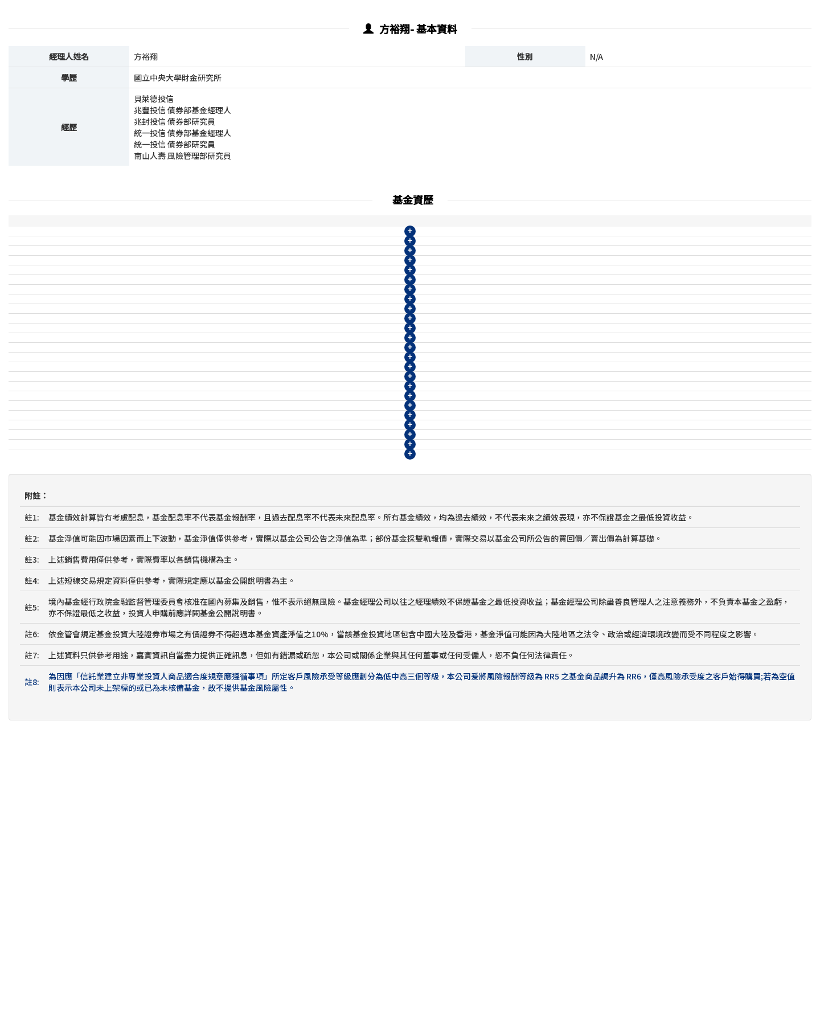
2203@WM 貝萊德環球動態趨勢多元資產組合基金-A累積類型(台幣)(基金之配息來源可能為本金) (237, 311)
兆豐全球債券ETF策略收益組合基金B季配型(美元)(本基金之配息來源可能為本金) (210, 691)
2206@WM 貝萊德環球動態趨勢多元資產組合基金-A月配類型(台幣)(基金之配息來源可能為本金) (237, 374)
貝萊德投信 (33, 248)
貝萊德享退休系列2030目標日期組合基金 (139, 606)
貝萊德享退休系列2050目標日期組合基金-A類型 (152, 269)
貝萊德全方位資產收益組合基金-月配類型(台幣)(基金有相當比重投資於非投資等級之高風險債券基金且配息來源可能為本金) (285, 522)
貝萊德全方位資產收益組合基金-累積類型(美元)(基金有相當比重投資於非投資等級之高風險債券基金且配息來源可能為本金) (285, 543)
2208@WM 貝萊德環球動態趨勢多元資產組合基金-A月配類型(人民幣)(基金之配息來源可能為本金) (241, 417)
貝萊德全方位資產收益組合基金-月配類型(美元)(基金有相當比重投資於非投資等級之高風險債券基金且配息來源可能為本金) (285, 564)
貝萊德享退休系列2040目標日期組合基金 (139, 248)
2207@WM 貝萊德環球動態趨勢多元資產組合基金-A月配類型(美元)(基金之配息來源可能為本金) (237, 396)
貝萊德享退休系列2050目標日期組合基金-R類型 (152, 290)
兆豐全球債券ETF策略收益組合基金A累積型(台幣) (155, 627)
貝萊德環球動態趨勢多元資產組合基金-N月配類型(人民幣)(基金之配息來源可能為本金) (220, 480)
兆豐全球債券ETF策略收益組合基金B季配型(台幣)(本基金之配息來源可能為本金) (210, 669)
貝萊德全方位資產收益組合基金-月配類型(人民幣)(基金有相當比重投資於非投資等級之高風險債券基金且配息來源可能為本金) (289, 585)
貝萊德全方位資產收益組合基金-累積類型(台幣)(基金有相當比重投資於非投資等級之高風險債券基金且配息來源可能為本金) (285, 501)
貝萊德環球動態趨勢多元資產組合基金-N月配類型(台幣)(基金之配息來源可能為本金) (216, 438)
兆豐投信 (29, 627)
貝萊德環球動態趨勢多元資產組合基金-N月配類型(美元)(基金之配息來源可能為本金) (216, 459)
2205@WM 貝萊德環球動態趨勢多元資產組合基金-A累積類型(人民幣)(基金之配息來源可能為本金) (241, 353)
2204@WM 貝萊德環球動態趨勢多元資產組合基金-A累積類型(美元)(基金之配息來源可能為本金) (237, 332)
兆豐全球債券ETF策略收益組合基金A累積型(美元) (155, 648)
